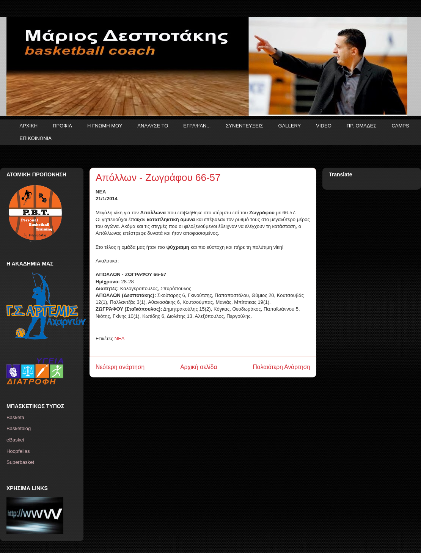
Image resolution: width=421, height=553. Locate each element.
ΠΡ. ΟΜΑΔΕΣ (362, 126)
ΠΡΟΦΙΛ (62, 126)
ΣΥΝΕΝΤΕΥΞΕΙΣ (244, 126)
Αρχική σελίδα (198, 367)
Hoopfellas (18, 451)
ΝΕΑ (120, 338)
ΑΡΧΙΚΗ (29, 126)
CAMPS (400, 126)
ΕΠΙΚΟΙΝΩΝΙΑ (36, 138)
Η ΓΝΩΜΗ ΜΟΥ (104, 126)
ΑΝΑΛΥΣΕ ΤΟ (152, 126)
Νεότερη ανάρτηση (120, 367)
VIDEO (323, 126)
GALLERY (289, 126)
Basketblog (18, 428)
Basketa (15, 417)
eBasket (15, 440)
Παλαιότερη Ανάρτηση (281, 367)
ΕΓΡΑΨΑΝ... (196, 126)
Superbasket (20, 462)
